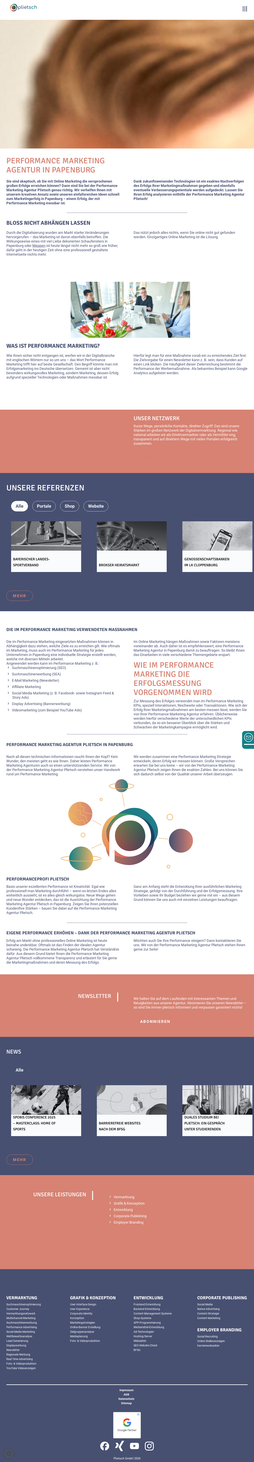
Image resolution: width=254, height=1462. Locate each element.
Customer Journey (17, 1309)
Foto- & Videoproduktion (21, 1363)
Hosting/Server (143, 1336)
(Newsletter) (49, 680)
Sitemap (126, 1403)
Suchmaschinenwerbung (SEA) (36, 674)
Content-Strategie (208, 1313)
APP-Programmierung (147, 1322)
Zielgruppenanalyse (82, 1331)
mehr (19, 595)
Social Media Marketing (30, 693)
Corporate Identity (81, 1313)
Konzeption (77, 1318)
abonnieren (155, 1021)
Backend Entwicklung (147, 1309)
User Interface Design (83, 1304)
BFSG (137, 1350)
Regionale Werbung (18, 1354)
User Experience (79, 1309)
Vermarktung (124, 1197)
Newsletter (13, 1350)
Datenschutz (126, 1398)
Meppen (38, 246)
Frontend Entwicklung (147, 1304)
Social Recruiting (207, 1336)
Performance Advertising (21, 1327)
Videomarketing (24, 710)
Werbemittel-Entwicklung (149, 1327)
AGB (126, 1394)
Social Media (205, 1304)
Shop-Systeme (142, 1318)
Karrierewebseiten (208, 1345)
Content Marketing (208, 1318)
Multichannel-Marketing (21, 1318)
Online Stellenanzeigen (211, 1341)
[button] (8, 1453)
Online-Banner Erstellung (85, 1327)
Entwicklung (123, 1210)
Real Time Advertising (19, 1359)
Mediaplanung (79, 1336)
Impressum (126, 1390)
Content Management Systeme (153, 1313)
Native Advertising (208, 1309)
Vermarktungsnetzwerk (20, 1313)
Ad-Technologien (144, 1331)
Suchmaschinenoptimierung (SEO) (39, 668)
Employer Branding (128, 1222)
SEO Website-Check (145, 1345)
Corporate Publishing (130, 1216)
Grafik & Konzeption (129, 1203)
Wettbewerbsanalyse (19, 1336)
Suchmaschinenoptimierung (23, 1304)
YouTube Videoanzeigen (21, 1368)
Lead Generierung (17, 1340)
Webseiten (140, 1340)
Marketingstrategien (82, 1322)
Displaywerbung (16, 1345)
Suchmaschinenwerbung (21, 1322)
